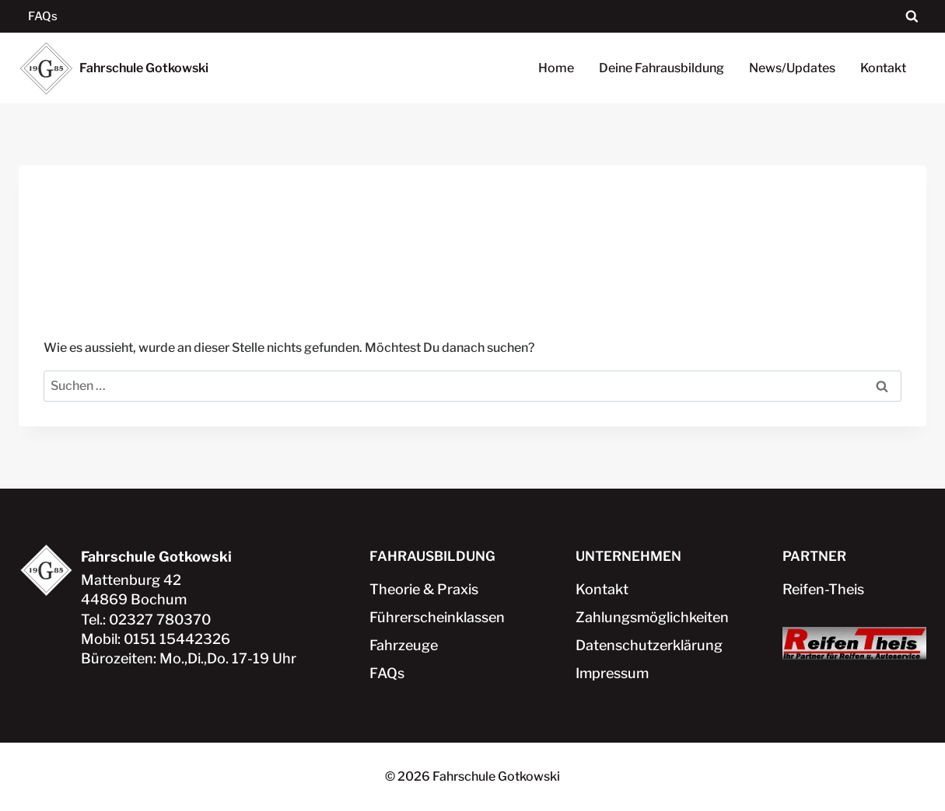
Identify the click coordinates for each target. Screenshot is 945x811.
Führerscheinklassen (437, 617)
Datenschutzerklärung (647, 645)
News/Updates (792, 68)
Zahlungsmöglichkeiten (647, 617)
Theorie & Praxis (423, 589)
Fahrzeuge (403, 645)
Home (556, 68)
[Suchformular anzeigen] (912, 16)
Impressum (612, 673)
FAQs (43, 16)
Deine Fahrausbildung (661, 68)
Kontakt (883, 68)
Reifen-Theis (823, 589)
